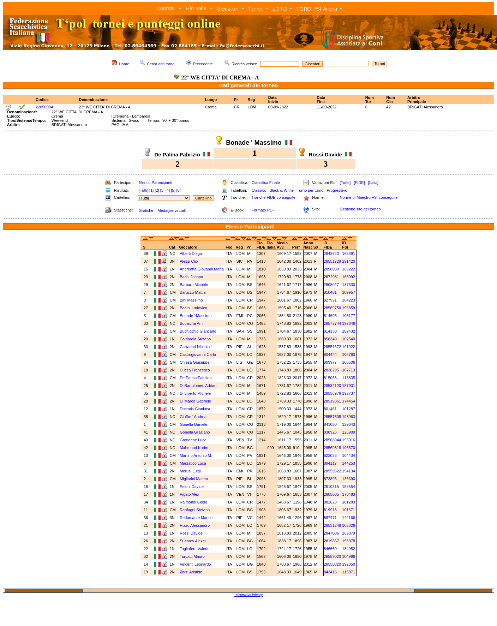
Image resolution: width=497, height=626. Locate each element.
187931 (348, 385)
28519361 (332, 401)
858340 (330, 339)
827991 (330, 300)
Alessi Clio (189, 261)
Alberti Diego (191, 253)
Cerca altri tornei (161, 64)
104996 (348, 556)
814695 (330, 316)
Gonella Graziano (195, 432)
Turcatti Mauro (192, 556)
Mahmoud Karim (194, 448)
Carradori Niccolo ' (195, 347)
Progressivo (337, 190)
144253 (348, 463)
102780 (348, 354)
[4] (168, 190)
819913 (330, 510)
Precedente (203, 64)
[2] (157, 190)
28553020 (332, 556)
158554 (348, 486)
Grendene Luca (193, 440)
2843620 (331, 253)
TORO (303, 8)
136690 (348, 479)
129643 (348, 424)
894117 (330, 463)
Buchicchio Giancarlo (198, 331)
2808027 (331, 284)
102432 (348, 331)
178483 (348, 494)
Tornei (256, 8)
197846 (348, 323)
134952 (348, 549)
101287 (348, 409)
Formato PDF (263, 210)
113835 (348, 378)
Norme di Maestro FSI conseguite (368, 197)
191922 (348, 347)
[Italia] (373, 182)
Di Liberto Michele (195, 393)
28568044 (332, 440)
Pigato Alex (189, 494)
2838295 (331, 370)
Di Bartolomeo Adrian (198, 385)
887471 (330, 517)
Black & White (281, 190)
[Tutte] (345, 182)
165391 (348, 253)
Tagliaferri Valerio (194, 549)
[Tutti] (143, 190)
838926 (330, 432)
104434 (348, 455)
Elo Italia (196, 8)
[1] (151, 190)
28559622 (332, 471)
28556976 (332, 393)
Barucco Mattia (192, 292)
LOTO (280, 8)
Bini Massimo (191, 300)
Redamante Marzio (196, 517)
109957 (348, 292)
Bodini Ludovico (193, 308)
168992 (348, 277)
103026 (348, 525)
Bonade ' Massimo (195, 316)
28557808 (332, 417)
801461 (330, 409)
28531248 (332, 525)
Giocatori (228, 8)
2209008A (44, 107)
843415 (330, 572)
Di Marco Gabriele (195, 401)
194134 (348, 471)
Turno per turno (310, 190)
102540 (348, 339)
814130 (330, 331)
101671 (348, 510)
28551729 (332, 261)
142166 (348, 517)
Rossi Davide (191, 533)
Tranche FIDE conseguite (273, 197)
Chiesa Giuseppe (194, 362)
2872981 (331, 277)
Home (124, 64)
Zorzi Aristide (191, 572)
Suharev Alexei (192, 541)
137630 (348, 284)
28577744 (332, 323)
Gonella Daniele (193, 424)
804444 (330, 354)
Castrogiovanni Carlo (198, 354)
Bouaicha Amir (192, 323)
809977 (330, 362)
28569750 (332, 308)
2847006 (331, 533)
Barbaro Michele (194, 284)
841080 (330, 424)
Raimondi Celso (193, 502)
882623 (330, 502)
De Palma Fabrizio (195, 378)
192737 (348, 393)
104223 (348, 300)
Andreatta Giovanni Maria (202, 269)
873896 (330, 479)
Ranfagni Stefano (195, 510)
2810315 (331, 486)
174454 (348, 401)
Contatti (165, 8)
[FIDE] (359, 182)
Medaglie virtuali (171, 210)
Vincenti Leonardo (195, 564)
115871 (348, 572)
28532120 (332, 385)
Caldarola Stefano (195, 339)
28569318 (332, 448)
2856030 (331, 269)
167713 (348, 370)
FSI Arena (325, 8)
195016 (348, 440)
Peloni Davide (192, 486)
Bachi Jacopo (191, 277)
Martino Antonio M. (196, 455)
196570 (348, 448)
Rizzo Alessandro (195, 525)
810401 (330, 292)
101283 (348, 502)
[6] (178, 190)
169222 (348, 269)
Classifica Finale (266, 182)
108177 (348, 316)
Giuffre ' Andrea (193, 417)
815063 (330, 378)
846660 (330, 549)
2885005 (331, 494)
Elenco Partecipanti (155, 182)
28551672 (332, 347)
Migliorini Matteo (194, 479)
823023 (330, 455)
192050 (348, 564)
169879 (348, 533)
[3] (162, 190)
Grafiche (146, 210)
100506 (348, 362)
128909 (348, 432)
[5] (173, 190)
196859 (348, 308)
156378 (348, 541)
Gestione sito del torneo (360, 209)
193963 (348, 417)
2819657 (331, 541)
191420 (348, 261)
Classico (259, 190)
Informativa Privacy (248, 595)
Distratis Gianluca (195, 409)
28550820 (332, 564)
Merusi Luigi (190, 471)
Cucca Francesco (195, 370)
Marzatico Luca (193, 463)
